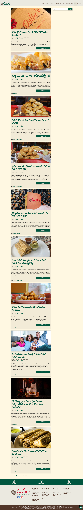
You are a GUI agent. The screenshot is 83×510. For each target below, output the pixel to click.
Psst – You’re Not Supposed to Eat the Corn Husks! (28, 453)
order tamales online (17, 139)
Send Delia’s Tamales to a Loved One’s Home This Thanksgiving (28, 262)
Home (43, 3)
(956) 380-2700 (45, 498)
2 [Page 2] (14, 475)
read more (43, 48)
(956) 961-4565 (55, 498)
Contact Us (79, 3)
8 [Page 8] (25, 475)
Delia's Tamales (19, 38)
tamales (15, 93)
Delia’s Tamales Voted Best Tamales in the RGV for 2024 (30, 167)
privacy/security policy (42, 508)
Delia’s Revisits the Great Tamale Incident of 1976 (30, 122)
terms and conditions (32, 508)
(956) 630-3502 (34, 500)
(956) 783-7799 (56, 492)
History (46, 3)
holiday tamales (16, 233)
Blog (75, 3)
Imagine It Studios (60, 506)
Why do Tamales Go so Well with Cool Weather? (29, 34)
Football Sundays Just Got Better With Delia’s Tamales (28, 356)
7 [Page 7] (23, 475)
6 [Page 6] (21, 475)
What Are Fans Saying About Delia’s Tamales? (28, 309)
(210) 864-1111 (65, 493)
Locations (68, 3)
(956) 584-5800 (45, 492)
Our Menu (51, 3)
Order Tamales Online (59, 3)
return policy (52, 508)
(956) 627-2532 (34, 493)
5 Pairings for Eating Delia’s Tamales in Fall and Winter (29, 215)
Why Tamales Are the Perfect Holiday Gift (30, 76)
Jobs (72, 3)
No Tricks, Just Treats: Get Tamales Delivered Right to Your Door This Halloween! (27, 404)
